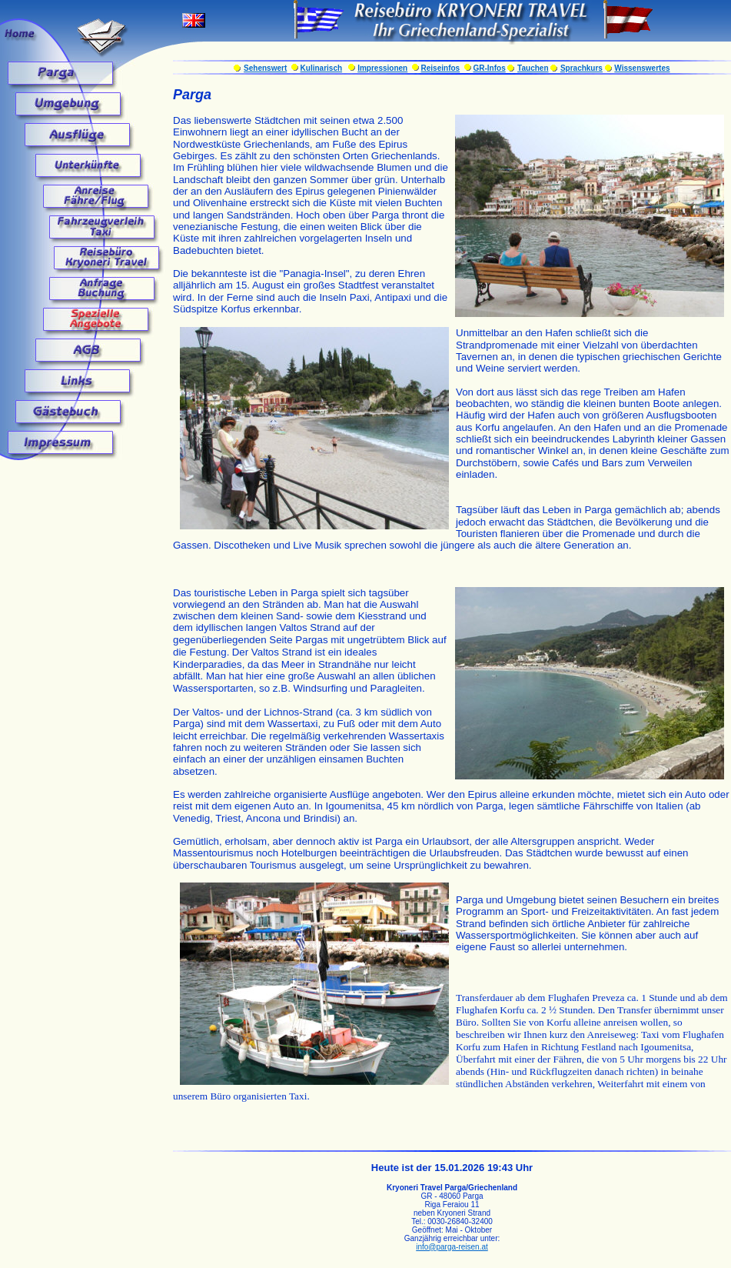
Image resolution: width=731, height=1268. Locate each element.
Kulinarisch (321, 68)
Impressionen (382, 68)
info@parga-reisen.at (452, 1247)
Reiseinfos (440, 68)
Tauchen (532, 68)
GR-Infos (489, 68)
